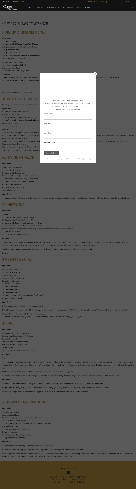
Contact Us (129, 2)
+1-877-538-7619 (90, 2)
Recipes (87, 7)
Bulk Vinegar (68, 7)
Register (21, 1)
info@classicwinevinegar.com (111, 2)
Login (16, 1)
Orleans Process (53, 7)
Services (39, 7)
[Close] (95, 74)
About (30, 7)
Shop (78, 7)
